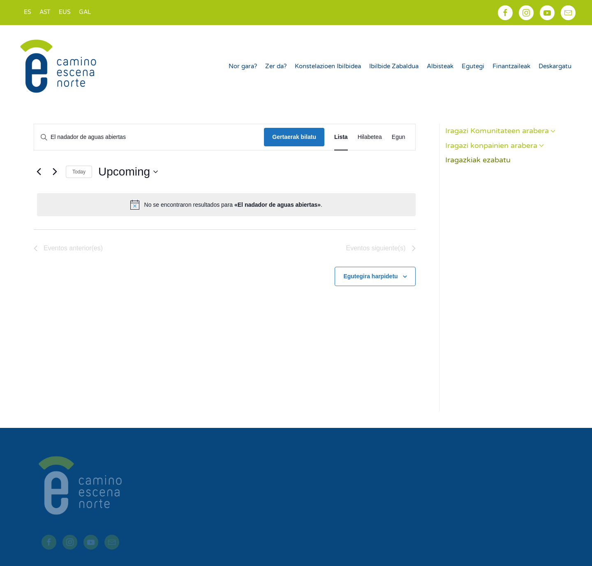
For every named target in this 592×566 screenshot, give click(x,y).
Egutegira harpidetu (370, 276)
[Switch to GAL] (85, 12)
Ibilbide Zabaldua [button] (394, 66)
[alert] (226, 204)
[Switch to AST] (45, 12)
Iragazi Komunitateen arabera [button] (500, 130)
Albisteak (440, 66)
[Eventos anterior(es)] (39, 172)
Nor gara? (243, 66)
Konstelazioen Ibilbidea (328, 66)
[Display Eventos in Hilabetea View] (370, 137)
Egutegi (473, 66)
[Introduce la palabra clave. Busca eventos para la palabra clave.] (149, 137)
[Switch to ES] (27, 12)
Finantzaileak (511, 66)
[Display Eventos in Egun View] (398, 137)
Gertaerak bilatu (294, 137)
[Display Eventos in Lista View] (341, 137)
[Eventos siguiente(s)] (55, 172)
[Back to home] (59, 66)
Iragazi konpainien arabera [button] (494, 145)
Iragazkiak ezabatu (478, 159)
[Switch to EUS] (65, 12)
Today (79, 172)
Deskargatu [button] (555, 66)
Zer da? (276, 66)
